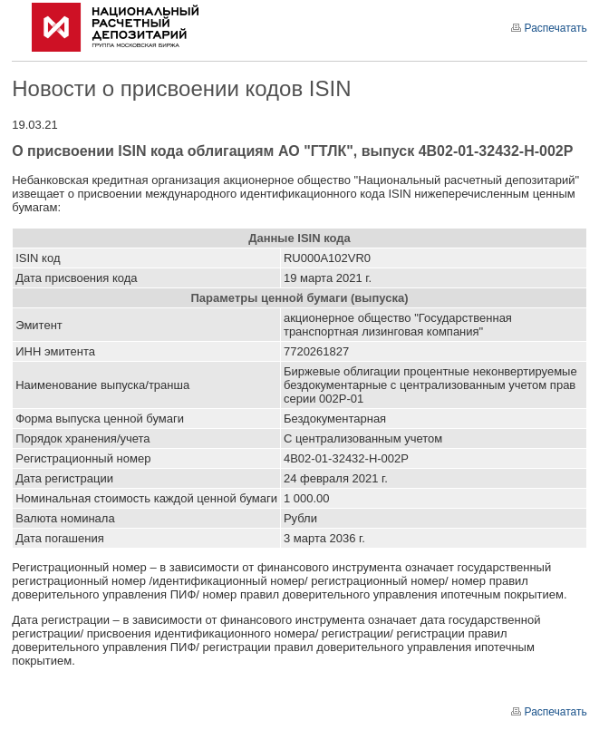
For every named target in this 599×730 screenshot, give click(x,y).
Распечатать (549, 28)
